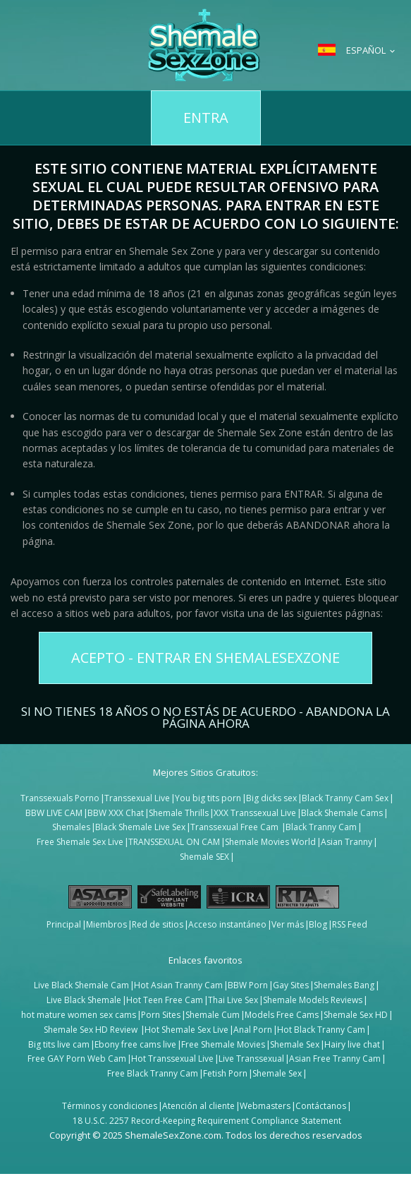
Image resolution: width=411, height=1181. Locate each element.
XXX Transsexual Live (255, 813)
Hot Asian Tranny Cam (178, 985)
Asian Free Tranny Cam (335, 1059)
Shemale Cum (212, 1015)
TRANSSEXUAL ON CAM (174, 842)
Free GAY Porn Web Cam (76, 1059)
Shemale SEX (204, 857)
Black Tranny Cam (321, 827)
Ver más (287, 924)
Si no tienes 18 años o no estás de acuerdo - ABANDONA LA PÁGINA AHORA (205, 716)
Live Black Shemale (84, 1000)
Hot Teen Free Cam (164, 1000)
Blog (318, 924)
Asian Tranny (346, 842)
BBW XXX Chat (115, 813)
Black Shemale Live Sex (140, 827)
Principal (64, 924)
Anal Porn (252, 1030)
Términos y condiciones (109, 1106)
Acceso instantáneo (227, 924)
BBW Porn (248, 985)
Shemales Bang (344, 985)
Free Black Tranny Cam (152, 1073)
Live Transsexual (251, 1059)
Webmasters (265, 1106)
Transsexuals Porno (59, 798)
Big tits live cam (59, 1044)
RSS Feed (349, 924)
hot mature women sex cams (78, 1015)
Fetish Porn (225, 1073)
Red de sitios (157, 924)
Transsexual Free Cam (235, 827)
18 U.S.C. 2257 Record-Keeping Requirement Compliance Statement (207, 1121)
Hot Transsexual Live (172, 1059)
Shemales (71, 827)
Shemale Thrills (179, 813)
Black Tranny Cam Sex (345, 798)
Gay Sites (291, 985)
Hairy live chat (352, 1044)
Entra (205, 117)
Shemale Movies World (270, 842)
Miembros (106, 924)
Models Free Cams (282, 1015)
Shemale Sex (294, 1044)
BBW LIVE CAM (53, 813)
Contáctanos (320, 1106)
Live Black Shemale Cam (81, 985)
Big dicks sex (271, 798)
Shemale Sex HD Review (92, 1030)
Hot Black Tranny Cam (321, 1030)
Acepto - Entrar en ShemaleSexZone (205, 657)
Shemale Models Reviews (312, 1000)
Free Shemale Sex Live (80, 842)
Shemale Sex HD (356, 1015)
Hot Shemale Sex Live (186, 1030)
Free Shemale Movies (223, 1044)
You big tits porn (208, 798)
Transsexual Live (137, 798)
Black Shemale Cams (342, 813)
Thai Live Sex (233, 1000)
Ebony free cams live (135, 1044)
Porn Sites (160, 1015)
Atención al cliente (198, 1106)
